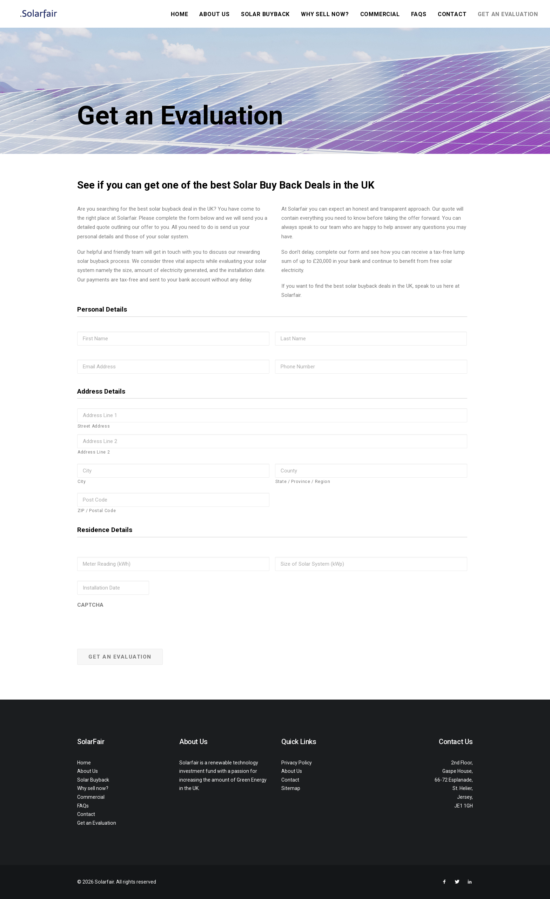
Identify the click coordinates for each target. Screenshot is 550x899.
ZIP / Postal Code (97, 510)
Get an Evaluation (508, 14)
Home (179, 14)
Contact (452, 14)
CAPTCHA (90, 605)
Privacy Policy (296, 762)
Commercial (380, 14)
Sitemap (290, 788)
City (82, 481)
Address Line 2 (94, 452)
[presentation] (130, 624)
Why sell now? (325, 14)
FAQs (419, 14)
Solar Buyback (265, 14)
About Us (214, 14)
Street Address (94, 426)
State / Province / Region (302, 481)
